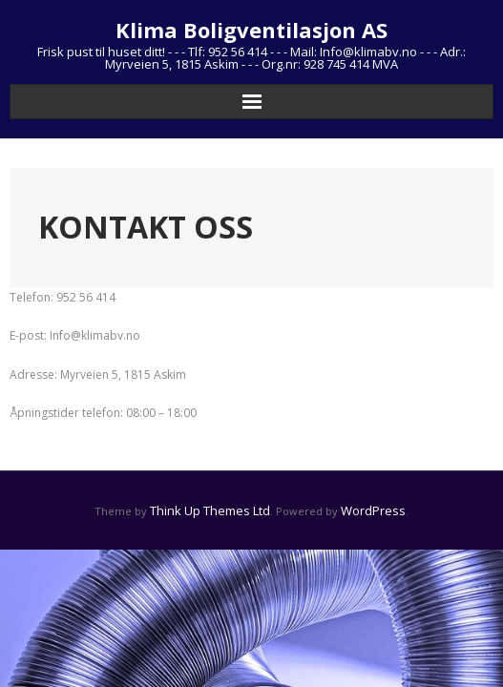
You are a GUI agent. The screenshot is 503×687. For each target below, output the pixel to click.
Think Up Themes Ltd (210, 510)
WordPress (373, 510)
